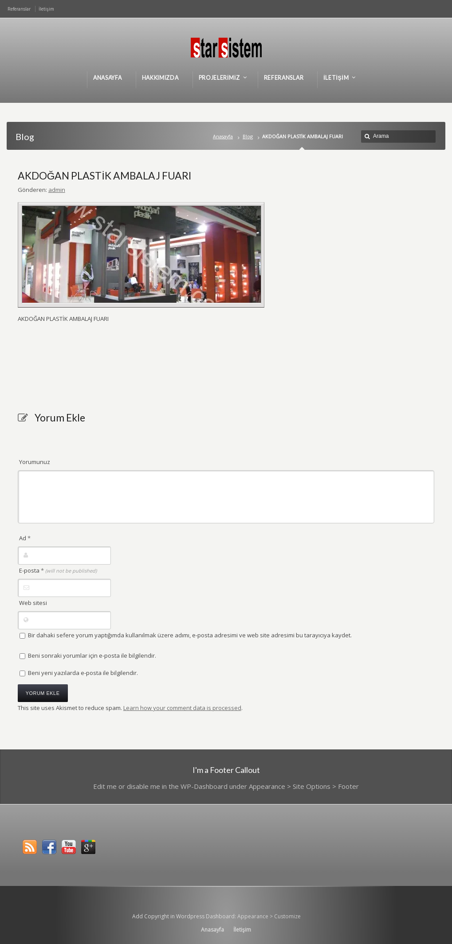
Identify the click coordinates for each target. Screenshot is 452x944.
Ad (25, 538)
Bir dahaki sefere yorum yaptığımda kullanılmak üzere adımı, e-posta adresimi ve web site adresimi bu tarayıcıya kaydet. (190, 635)
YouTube (69, 847)
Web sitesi (33, 603)
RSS (30, 847)
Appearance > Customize (269, 916)
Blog (248, 136)
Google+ (88, 847)
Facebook (49, 847)
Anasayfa (223, 136)
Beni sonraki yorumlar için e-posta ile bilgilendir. (92, 655)
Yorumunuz (34, 462)
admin (56, 190)
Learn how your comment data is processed (182, 708)
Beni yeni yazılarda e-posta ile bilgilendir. (83, 673)
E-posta (58, 570)
